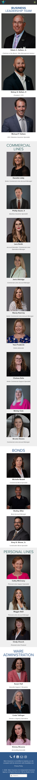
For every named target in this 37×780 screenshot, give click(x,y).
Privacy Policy (18, 766)
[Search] (18, 775)
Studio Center (30, 772)
